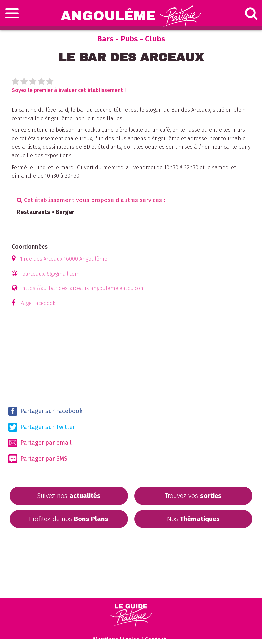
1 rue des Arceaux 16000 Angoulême (63, 259)
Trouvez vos (193, 496)
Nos (193, 519)
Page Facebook (37, 303)
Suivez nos (69, 496)
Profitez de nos (68, 519)
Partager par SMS (37, 458)
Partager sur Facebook (45, 411)
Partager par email (40, 443)
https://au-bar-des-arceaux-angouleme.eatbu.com (83, 288)
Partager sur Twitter (41, 427)
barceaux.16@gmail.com (51, 274)
